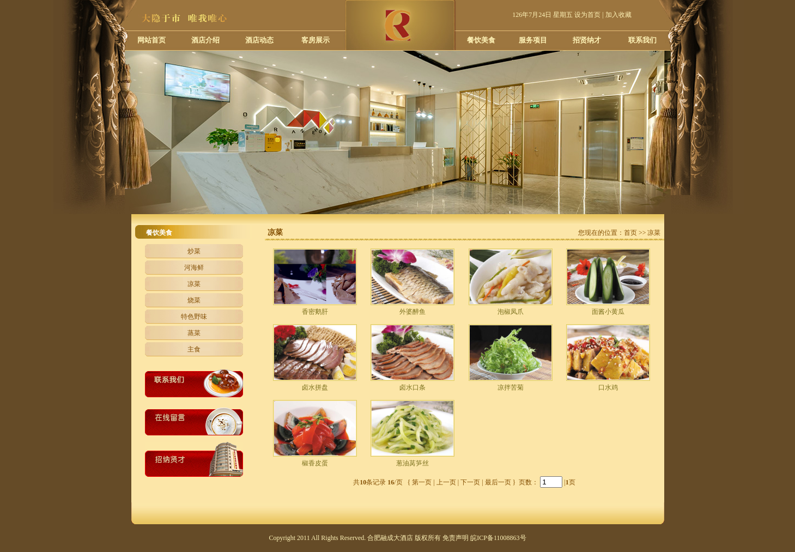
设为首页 (587, 15)
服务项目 (533, 40)
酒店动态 (259, 40)
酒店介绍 (205, 40)
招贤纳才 (587, 40)
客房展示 (315, 40)
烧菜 (194, 300)
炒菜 (194, 251)
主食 (194, 349)
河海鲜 (194, 267)
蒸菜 (194, 333)
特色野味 (194, 316)
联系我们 (642, 40)
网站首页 (151, 40)
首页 (630, 232)
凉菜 (194, 284)
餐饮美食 (481, 40)
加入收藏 (618, 15)
